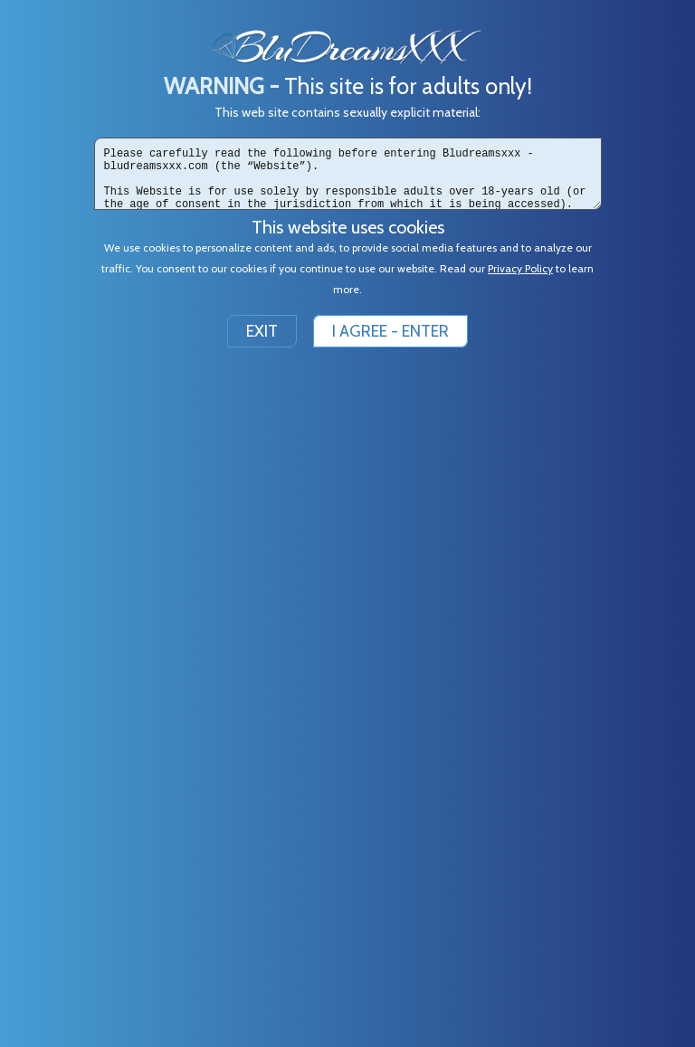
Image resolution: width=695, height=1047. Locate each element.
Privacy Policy (520, 268)
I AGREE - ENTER (390, 331)
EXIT (262, 331)
